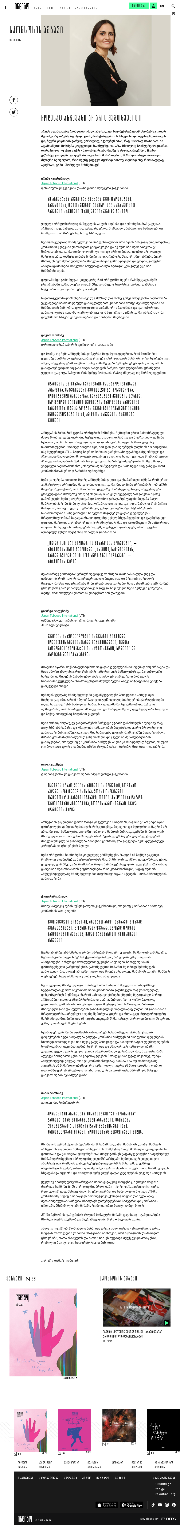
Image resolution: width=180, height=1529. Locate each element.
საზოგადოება (49, 1478)
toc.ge (160, 1489)
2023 (44, 1453)
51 (108, 1444)
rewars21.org (166, 1494)
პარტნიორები (71, 1462)
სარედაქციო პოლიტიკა (45, 1465)
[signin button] (153, 6)
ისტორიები (26, 1478)
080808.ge (164, 1484)
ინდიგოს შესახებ (22, 1465)
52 (63, 1453)
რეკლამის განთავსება (94, 1465)
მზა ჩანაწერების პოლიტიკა (163, 1465)
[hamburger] (7, 4)
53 (19, 1454)
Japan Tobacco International (59, 183)
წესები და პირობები (137, 1465)
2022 (177, 1452)
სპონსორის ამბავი (36, 31)
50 (152, 1453)
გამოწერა (139, 6)
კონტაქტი (117, 1462)
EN (162, 6)
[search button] (173, 6)
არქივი (120, 1478)
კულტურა (70, 1478)
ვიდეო (86, 1478)
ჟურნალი (103, 1478)
